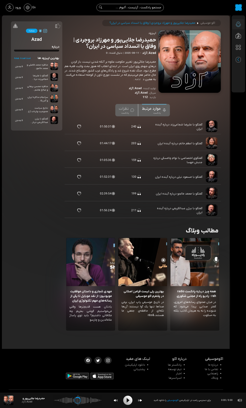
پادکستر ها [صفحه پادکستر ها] (175, 365)
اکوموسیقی (173, 400)
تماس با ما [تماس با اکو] (211, 369)
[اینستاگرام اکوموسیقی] (108, 360)
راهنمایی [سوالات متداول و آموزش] (212, 373)
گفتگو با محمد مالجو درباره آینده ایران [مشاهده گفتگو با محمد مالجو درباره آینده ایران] (179, 194)
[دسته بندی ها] (238, 47)
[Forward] (139, 400)
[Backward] (115, 400)
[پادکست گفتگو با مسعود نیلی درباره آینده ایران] (212, 177)
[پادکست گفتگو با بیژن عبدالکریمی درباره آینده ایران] (212, 210)
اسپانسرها (175, 378)
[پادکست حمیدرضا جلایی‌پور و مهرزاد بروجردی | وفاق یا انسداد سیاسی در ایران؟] (8, 400)
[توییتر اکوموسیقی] (98, 360)
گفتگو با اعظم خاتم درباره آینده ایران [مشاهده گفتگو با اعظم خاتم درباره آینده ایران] (180, 143)
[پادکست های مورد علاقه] (238, 55)
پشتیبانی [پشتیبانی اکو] (139, 369)
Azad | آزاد (135, 88)
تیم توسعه (175, 369)
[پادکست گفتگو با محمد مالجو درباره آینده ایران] (212, 194)
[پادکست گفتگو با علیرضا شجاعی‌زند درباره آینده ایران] (212, 127)
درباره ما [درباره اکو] (213, 365)
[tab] (154, 110)
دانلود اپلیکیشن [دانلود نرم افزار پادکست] (135, 365)
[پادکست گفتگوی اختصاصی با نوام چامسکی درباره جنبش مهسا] (212, 160)
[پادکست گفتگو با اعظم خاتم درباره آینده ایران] (212, 143)
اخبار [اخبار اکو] (179, 373)
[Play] (128, 400)
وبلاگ (214, 378)
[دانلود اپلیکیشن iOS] (102, 377)
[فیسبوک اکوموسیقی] (88, 360)
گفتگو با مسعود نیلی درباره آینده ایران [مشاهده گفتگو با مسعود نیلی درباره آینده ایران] (178, 177)
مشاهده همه (22, 58)
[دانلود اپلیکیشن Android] (77, 377)
